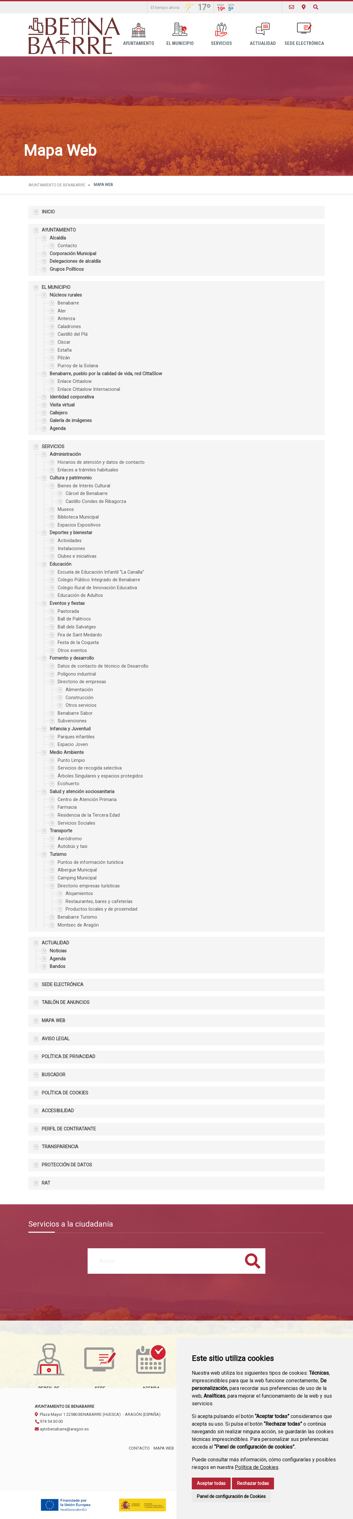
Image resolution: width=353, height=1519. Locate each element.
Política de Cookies (256, 1467)
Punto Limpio (71, 760)
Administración (65, 454)
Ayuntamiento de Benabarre (56, 185)
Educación (60, 564)
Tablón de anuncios (66, 1002)
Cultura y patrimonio (71, 478)
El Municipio (180, 34)
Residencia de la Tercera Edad (89, 815)
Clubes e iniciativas (77, 556)
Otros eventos (72, 650)
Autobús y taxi (72, 846)
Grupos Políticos (67, 269)
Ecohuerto (68, 783)
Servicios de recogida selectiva (90, 768)
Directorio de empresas (82, 681)
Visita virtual (62, 405)
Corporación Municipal (73, 253)
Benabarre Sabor (75, 713)
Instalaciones (71, 548)
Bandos (57, 966)
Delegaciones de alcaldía (75, 261)
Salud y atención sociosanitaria (82, 791)
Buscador (53, 1075)
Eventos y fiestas (67, 603)
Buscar (252, 1261)
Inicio (48, 212)
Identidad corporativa (72, 397)
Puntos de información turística (90, 862)
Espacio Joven (73, 744)
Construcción (79, 697)
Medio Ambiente (67, 752)
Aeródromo (70, 839)
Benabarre (68, 303)
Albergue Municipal (77, 870)
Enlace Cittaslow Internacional (89, 389)
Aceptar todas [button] (211, 1483)
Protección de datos (67, 1165)
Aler (62, 311)
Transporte (61, 831)
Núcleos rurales (66, 295)
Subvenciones (72, 721)
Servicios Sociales (76, 823)
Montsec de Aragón (78, 925)
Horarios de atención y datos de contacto (101, 462)
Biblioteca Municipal (78, 517)
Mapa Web (53, 1020)
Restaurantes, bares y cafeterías (99, 901)
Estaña (65, 350)
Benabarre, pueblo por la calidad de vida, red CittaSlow (106, 373)
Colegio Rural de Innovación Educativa (97, 588)
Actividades (70, 540)
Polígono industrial (77, 674)
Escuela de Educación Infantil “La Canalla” (101, 572)
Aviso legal (55, 1039)
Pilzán (64, 358)
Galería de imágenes (71, 420)
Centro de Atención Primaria (87, 799)
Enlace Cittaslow (75, 381)
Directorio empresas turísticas (89, 886)
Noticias (58, 951)
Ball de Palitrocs (74, 619)
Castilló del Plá (73, 334)
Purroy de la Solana (78, 366)
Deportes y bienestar (71, 532)
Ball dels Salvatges (77, 627)
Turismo (58, 854)
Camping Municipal (77, 878)
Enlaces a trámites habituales (88, 470)
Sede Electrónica (304, 34)
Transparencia (60, 1147)
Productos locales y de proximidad (101, 909)
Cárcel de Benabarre (87, 493)
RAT (46, 1183)
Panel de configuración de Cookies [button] (231, 1496)
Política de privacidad (68, 1056)
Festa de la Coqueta (78, 642)
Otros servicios (81, 705)
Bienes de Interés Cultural (84, 486)
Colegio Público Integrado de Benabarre (99, 580)
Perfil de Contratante (69, 1129)
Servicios (221, 34)
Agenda (58, 428)
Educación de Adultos (80, 595)
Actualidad (263, 34)
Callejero (59, 413)
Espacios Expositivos (79, 525)
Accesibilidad (58, 1111)
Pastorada (68, 611)
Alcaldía (58, 238)
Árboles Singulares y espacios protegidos (100, 776)
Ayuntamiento (138, 34)
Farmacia (67, 807)
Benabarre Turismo (77, 917)
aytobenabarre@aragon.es (62, 1429)
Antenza (66, 318)
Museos (66, 509)
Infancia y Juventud (70, 729)
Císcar (64, 342)
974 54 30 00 (49, 1421)
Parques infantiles (76, 737)
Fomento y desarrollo (72, 658)
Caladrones (69, 326)
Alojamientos (79, 893)
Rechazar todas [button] (253, 1483)
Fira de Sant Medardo (80, 635)
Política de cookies (65, 1093)
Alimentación (79, 689)
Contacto (67, 245)
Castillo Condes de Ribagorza (96, 501)
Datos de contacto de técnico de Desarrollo (103, 666)
